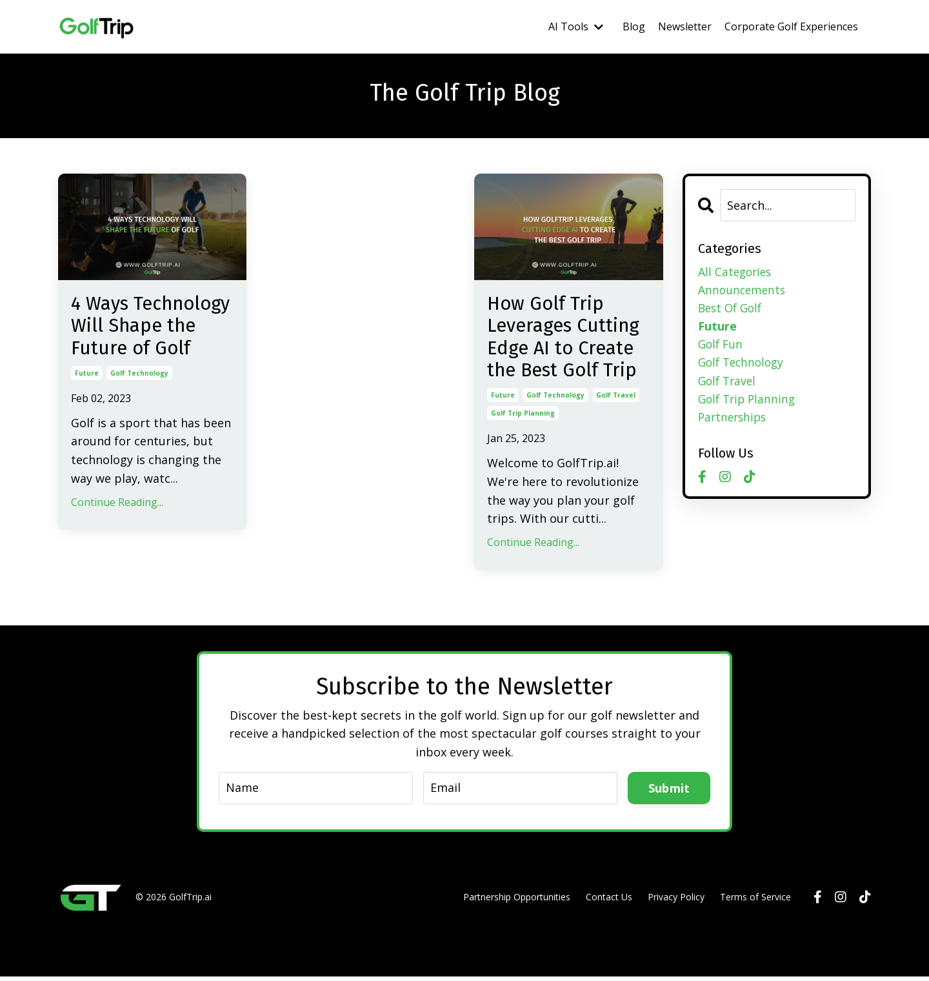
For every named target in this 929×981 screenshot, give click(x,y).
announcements (743, 290)
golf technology (139, 399)
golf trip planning (523, 417)
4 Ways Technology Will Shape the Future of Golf (148, 339)
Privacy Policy (676, 901)
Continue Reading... (117, 528)
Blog (634, 26)
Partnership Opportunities (516, 901)
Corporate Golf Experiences (791, 26)
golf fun (721, 346)
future (87, 399)
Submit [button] (669, 792)
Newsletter (685, 26)
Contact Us (609, 901)
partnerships (734, 421)
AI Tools (575, 26)
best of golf (732, 309)
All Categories (736, 271)
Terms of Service (755, 901)
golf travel (615, 399)
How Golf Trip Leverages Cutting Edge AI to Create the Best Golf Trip (566, 339)
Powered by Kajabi (832, 948)
